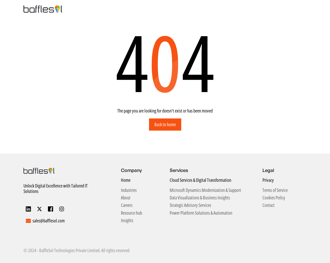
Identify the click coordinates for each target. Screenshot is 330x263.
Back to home (165, 124)
